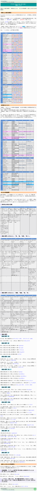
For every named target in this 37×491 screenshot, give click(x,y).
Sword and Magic (4, 1)
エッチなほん (21, 155)
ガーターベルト (29, 155)
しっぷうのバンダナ (30, 163)
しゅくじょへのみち (22, 131)
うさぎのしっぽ (29, 149)
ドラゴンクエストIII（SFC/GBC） (9, 2)
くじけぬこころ (29, 145)
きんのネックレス (29, 181)
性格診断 (17, 107)
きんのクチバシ (29, 184)
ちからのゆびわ (29, 160)
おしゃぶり (28, 123)
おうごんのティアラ (30, 131)
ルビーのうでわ (29, 180)
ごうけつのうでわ (29, 146)
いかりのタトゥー (29, 185)
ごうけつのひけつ (22, 146)
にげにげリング (29, 124)
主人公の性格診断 (22, 8)
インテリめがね (29, 152)
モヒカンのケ (28, 134)
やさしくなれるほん (22, 183)
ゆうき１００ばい (22, 127)
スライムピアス (29, 148)
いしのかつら (28, 141)
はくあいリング (29, 183)
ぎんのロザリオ (29, 187)
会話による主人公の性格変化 (7, 464)
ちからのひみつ (22, 160)
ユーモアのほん (22, 134)
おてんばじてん (22, 137)
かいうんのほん (22, 149)
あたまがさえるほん (22, 144)
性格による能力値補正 (5, 8)
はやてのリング (29, 153)
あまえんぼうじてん (22, 123)
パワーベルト (28, 159)
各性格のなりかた (14, 8)
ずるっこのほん (22, 167)
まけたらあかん (22, 178)
